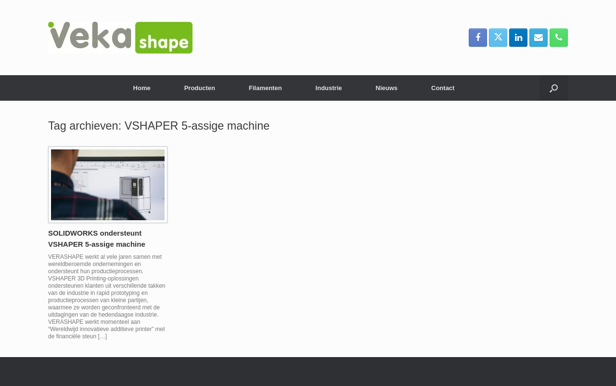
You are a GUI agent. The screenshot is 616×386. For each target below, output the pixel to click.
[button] (553, 88)
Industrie (329, 88)
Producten (199, 88)
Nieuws (387, 88)
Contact (442, 88)
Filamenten (265, 88)
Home (142, 88)
